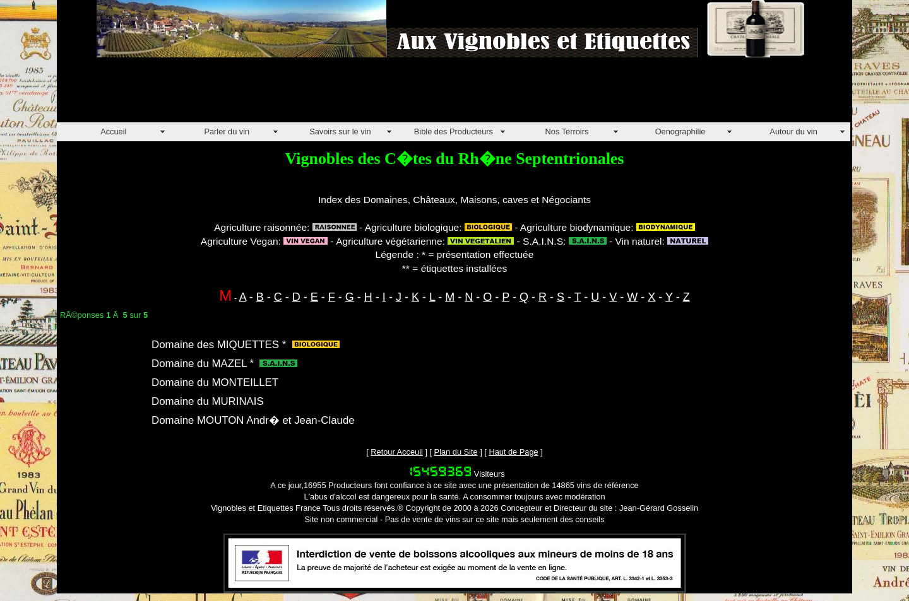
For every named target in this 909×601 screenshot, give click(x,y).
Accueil (113, 131)
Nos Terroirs (567, 131)
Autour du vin (793, 131)
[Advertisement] (286, 94)
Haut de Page (513, 452)
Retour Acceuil (397, 452)
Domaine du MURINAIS (208, 401)
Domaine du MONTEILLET (215, 382)
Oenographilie (680, 131)
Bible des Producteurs (453, 131)
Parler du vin (226, 131)
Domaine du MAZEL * (203, 364)
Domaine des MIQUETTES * (219, 345)
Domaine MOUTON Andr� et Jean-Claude (253, 420)
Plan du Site (456, 452)
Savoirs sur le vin (340, 131)
